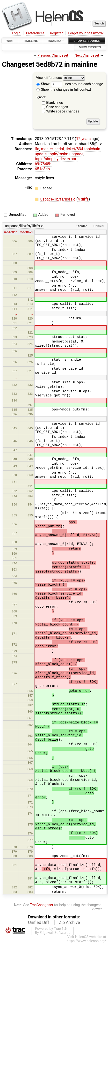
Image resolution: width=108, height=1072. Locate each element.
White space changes (62, 111)
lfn (37, 149)
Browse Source (86, 41)
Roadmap (56, 41)
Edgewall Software (54, 933)
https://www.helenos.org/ (86, 941)
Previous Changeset (52, 55)
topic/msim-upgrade (65, 154)
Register (56, 33)
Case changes (57, 107)
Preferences (35, 33)
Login (16, 33)
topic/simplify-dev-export (56, 158)
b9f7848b (43, 164)
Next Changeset (86, 55)
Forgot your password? (85, 33)
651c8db (42, 169)
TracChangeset (41, 905)
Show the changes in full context (63, 90)
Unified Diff (38, 922)
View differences (49, 78)
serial (59, 149)
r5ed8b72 (26, 232)
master (47, 149)
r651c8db (10, 232)
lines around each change (77, 84)
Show (43, 84)
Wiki (10, 41)
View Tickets (90, 47)
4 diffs (83, 199)
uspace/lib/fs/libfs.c (58, 199)
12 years (83, 138)
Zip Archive (69, 922)
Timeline (30, 41)
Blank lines (54, 103)
